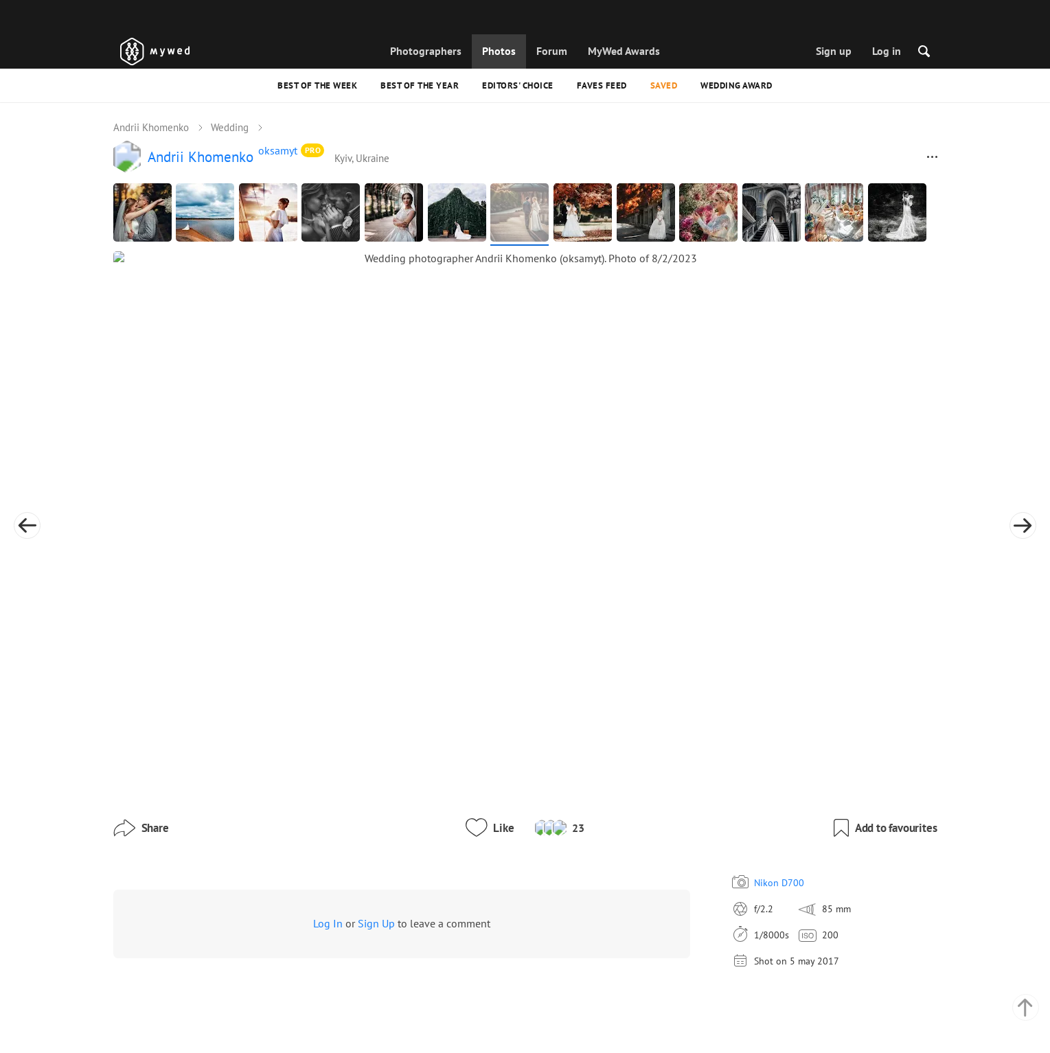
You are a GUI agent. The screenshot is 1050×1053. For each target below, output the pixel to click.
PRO (313, 151)
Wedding (230, 128)
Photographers (425, 51)
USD (708, 1028)
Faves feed (602, 85)
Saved (664, 85)
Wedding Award (736, 85)
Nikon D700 (676, 746)
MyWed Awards (624, 51)
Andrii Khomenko (151, 128)
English (683, 997)
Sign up (834, 51)
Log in (886, 51)
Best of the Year (419, 85)
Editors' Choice (517, 85)
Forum (551, 51)
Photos (499, 51)
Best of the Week (317, 85)
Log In (328, 787)
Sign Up (376, 787)
